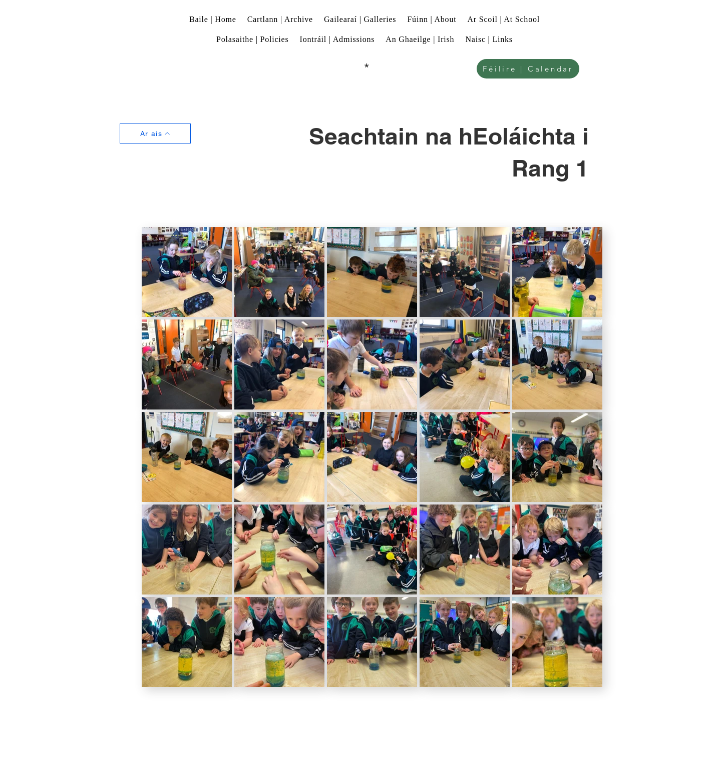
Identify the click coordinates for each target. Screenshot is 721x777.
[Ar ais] (155, 134)
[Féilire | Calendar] (528, 68)
